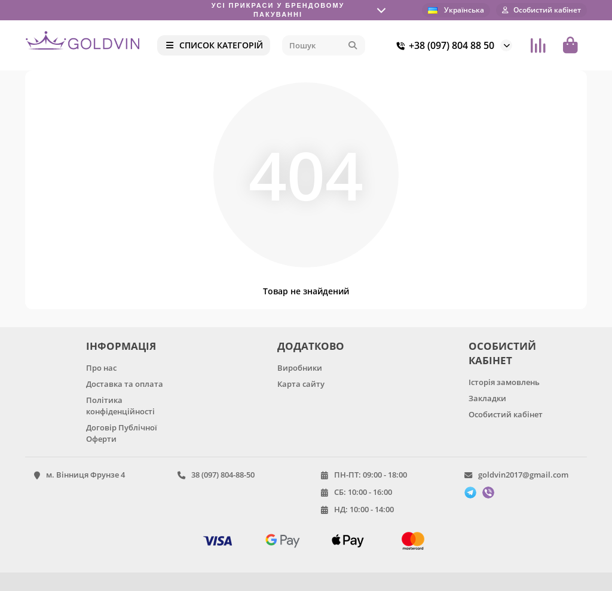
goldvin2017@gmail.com (523, 474)
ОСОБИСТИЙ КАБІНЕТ (502, 353)
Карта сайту (301, 383)
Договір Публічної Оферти (121, 433)
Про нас (101, 367)
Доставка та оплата (124, 383)
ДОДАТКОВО (310, 346)
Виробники (299, 367)
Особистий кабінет (506, 414)
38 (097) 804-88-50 (223, 474)
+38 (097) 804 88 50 (443, 45)
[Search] (323, 45)
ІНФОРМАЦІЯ (121, 346)
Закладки (487, 398)
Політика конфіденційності (120, 406)
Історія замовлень (504, 382)
